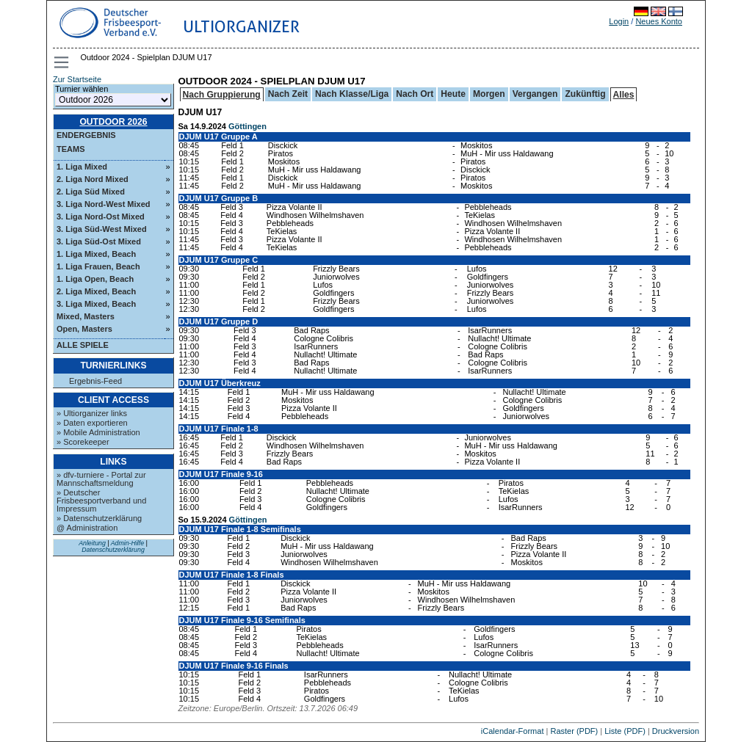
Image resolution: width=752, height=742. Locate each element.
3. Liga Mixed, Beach (96, 303)
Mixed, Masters (86, 316)
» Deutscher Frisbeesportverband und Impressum (101, 500)
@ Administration (87, 527)
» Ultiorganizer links (92, 413)
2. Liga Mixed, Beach (96, 291)
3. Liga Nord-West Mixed (104, 204)
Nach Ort (414, 94)
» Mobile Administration (98, 432)
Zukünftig (585, 94)
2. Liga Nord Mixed (93, 179)
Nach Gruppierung (222, 95)
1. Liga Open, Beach (95, 278)
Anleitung (92, 543)
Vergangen (535, 94)
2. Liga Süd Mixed (91, 191)
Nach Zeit (288, 94)
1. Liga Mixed (82, 166)
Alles (623, 95)
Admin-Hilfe (127, 543)
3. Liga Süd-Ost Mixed (99, 241)
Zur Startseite (77, 79)
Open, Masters (84, 328)
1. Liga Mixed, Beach (96, 254)
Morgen (489, 94)
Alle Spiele (83, 345)
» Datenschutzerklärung (99, 518)
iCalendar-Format (512, 731)
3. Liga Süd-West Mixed (102, 229)
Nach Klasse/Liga (351, 94)
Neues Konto (658, 21)
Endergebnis (86, 135)
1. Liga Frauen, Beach (98, 266)
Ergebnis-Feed (95, 381)
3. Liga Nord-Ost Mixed (101, 216)
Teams (71, 149)
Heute (453, 94)
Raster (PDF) (574, 731)
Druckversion (675, 731)
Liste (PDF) (625, 731)
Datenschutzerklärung (113, 549)
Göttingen (247, 126)
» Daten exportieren (92, 422)
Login (619, 21)
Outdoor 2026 (113, 121)
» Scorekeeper (83, 441)
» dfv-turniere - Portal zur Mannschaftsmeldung (101, 478)
